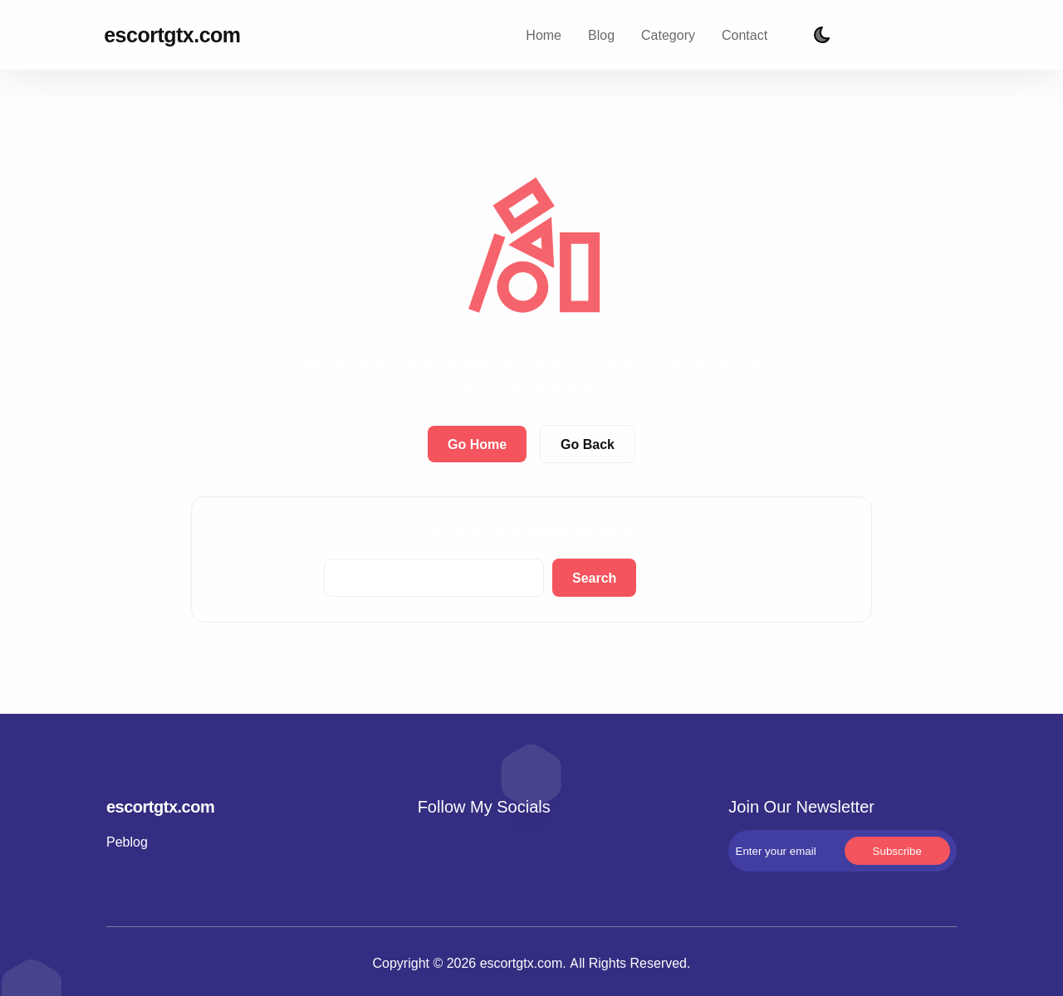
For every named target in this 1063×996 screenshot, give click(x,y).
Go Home (477, 444)
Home (543, 35)
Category (668, 35)
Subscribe (942, 35)
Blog (601, 35)
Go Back (588, 444)
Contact (744, 35)
